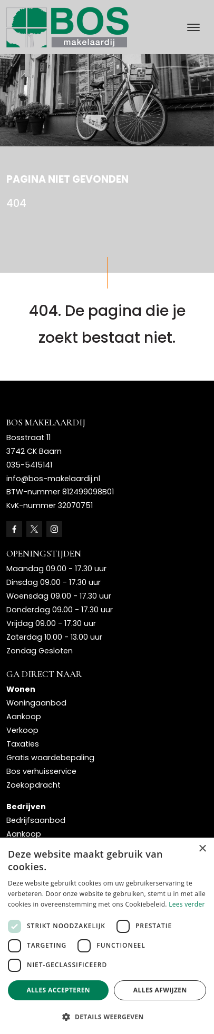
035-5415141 (29, 465)
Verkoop (22, 730)
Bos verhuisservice (41, 771)
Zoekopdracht (33, 785)
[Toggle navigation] (193, 27)
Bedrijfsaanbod (35, 820)
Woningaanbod (36, 703)
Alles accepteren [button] (58, 990)
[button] (107, 1016)
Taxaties (22, 744)
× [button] (202, 849)
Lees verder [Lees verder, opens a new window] (187, 904)
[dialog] (107, 936)
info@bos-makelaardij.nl (53, 478)
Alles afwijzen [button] (160, 990)
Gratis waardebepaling (50, 757)
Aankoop (23, 716)
